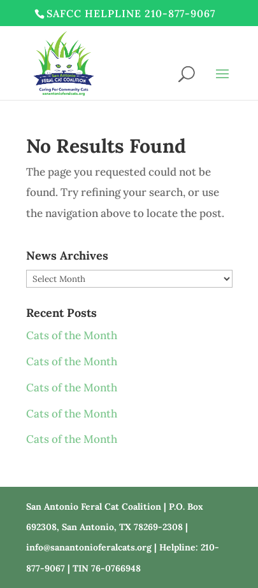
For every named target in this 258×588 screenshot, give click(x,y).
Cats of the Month (71, 335)
